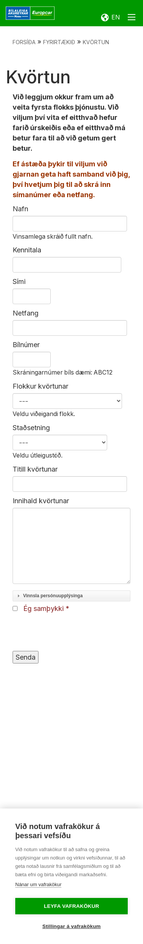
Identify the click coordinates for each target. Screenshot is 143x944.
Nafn (20, 209)
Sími (19, 281)
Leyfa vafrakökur (71, 906)
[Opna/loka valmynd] (131, 18)
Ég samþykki (43, 608)
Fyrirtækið (59, 42)
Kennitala (27, 250)
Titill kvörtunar (35, 469)
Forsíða (24, 42)
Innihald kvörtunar (41, 501)
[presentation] (71, 632)
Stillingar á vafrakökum (71, 926)
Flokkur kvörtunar (40, 386)
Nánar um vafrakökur (38, 884)
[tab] (71, 596)
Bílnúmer (26, 345)
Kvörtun (96, 42)
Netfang (26, 313)
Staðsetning (31, 428)
